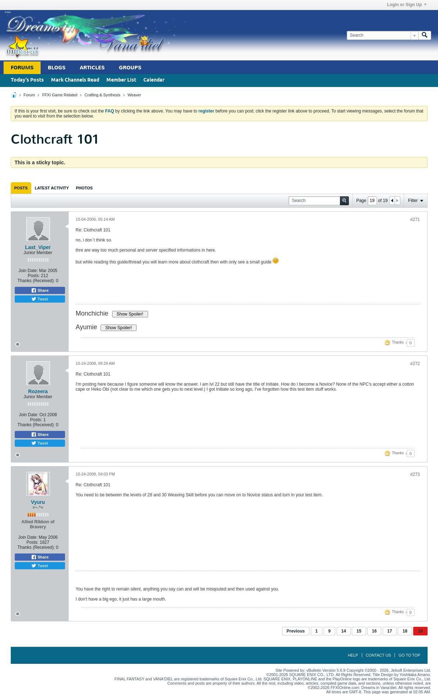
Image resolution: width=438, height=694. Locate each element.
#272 (415, 363)
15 (358, 631)
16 (374, 631)
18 (404, 631)
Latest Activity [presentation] (52, 188)
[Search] (382, 35)
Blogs (56, 67)
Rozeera (37, 391)
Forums (22, 67)
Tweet (39, 299)
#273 (415, 474)
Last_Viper (38, 247)
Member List (121, 80)
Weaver (134, 95)
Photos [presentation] (84, 188)
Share (40, 290)
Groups (130, 67)
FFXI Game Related (59, 95)
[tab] (21, 188)
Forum (29, 95)
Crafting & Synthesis (102, 95)
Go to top (409, 655)
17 (389, 631)
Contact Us (378, 655)
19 (420, 631)
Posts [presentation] (21, 188)
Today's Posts (27, 80)
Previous (296, 631)
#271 (415, 219)
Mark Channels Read (75, 80)
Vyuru (38, 502)
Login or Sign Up (407, 4)
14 (343, 631)
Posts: (34, 275)
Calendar (154, 80)
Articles (92, 67)
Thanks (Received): (36, 280)
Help (353, 655)
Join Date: (28, 270)
